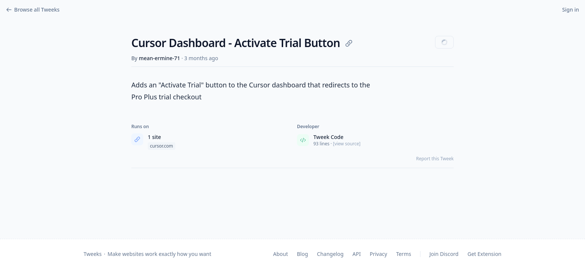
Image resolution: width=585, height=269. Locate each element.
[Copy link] (349, 43)
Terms (403, 253)
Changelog (330, 253)
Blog (302, 253)
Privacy (378, 253)
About (280, 253)
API (357, 253)
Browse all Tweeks (33, 9)
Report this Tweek (435, 159)
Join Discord (444, 253)
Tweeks (92, 253)
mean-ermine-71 (159, 58)
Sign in (570, 9)
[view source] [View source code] (346, 144)
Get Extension (484, 253)
